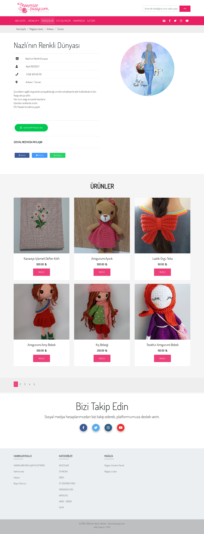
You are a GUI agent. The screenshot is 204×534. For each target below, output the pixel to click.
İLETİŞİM (91, 20)
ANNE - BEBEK (65, 501)
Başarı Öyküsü (20, 483)
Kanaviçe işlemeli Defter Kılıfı (41, 258)
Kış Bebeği (102, 345)
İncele (42, 272)
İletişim (17, 477)
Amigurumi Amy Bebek (41, 345)
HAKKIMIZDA (79, 20)
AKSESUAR (64, 465)
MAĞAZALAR (47, 20)
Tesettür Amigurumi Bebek (162, 345)
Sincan (60, 29)
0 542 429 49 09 (29, 74)
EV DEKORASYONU (67, 483)
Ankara (50, 29)
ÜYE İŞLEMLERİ (63, 20)
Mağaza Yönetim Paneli (114, 465)
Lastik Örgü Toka (162, 258)
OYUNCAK (63, 471)
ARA (184, 8)
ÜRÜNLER (32, 20)
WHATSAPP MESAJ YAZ (31, 127)
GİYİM (61, 507)
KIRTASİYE (63, 495)
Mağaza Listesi (36, 29)
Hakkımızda (19, 471)
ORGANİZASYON (66, 489)
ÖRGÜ (61, 477)
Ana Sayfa (21, 29)
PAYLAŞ (22, 155)
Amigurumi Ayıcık (102, 258)
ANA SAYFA (21, 20)
